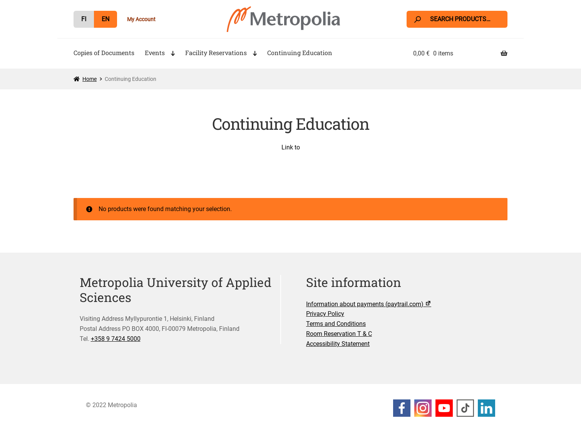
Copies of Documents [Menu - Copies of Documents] (104, 53)
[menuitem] (84, 19)
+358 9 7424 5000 (116, 338)
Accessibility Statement (338, 343)
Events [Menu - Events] (155, 53)
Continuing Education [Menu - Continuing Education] (299, 53)
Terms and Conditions (336, 323)
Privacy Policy (325, 313)
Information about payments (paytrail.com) (369, 304)
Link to (290, 147)
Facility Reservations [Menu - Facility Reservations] (216, 53)
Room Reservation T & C (339, 333)
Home (89, 79)
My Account (141, 19)
